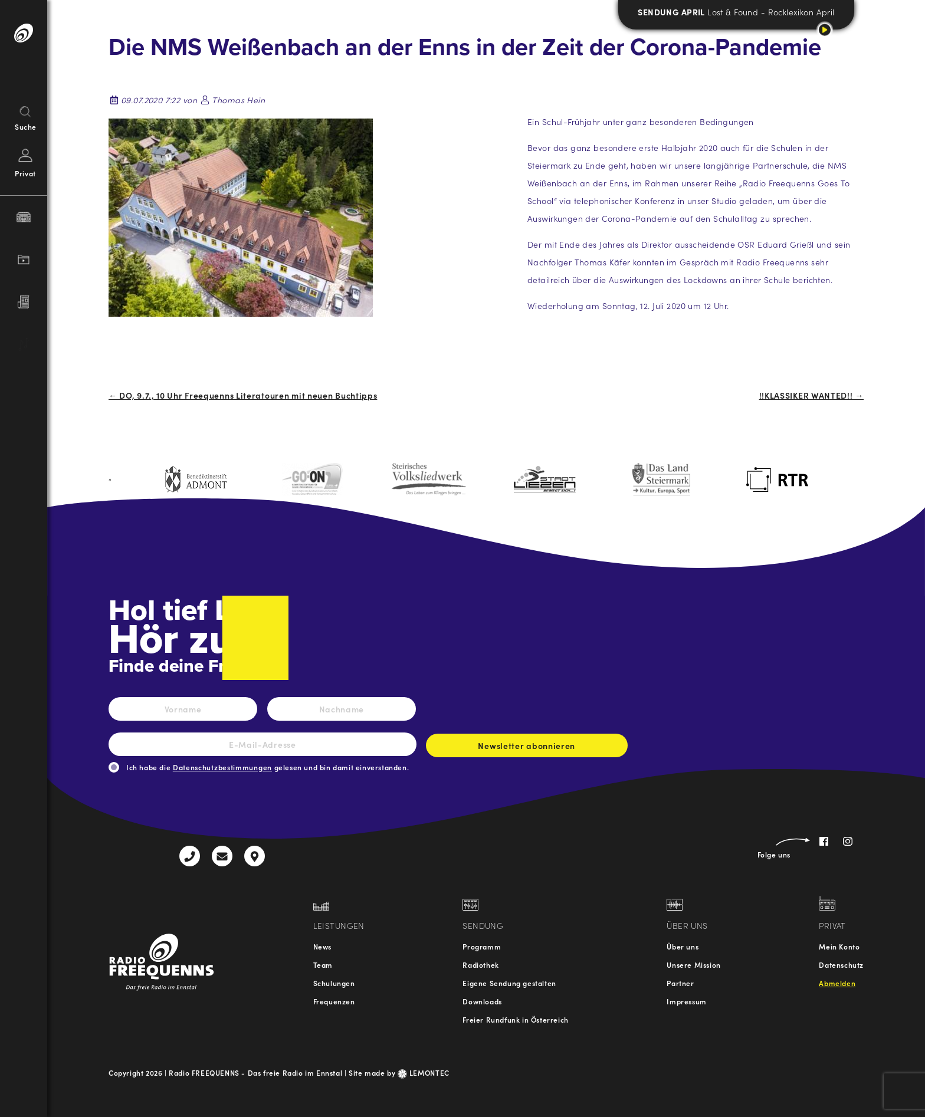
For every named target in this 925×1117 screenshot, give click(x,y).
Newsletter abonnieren (527, 748)
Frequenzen (334, 1001)
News (322, 946)
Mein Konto (839, 946)
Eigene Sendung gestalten (509, 983)
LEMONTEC (424, 1072)
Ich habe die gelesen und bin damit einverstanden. (267, 767)
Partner (680, 983)
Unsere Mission (693, 965)
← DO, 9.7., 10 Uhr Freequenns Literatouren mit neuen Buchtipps (243, 395)
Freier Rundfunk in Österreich (515, 1019)
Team (323, 965)
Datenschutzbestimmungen (222, 767)
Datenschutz (841, 965)
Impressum (686, 1001)
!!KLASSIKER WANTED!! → (811, 395)
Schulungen (334, 983)
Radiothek (480, 965)
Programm (481, 946)
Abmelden (837, 983)
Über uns (682, 946)
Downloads (481, 1001)
